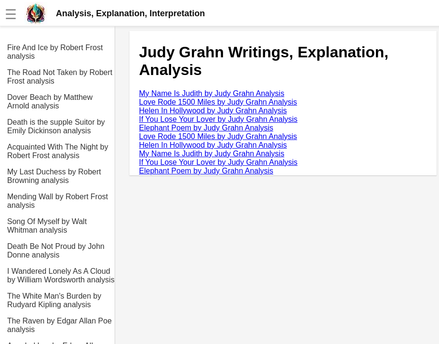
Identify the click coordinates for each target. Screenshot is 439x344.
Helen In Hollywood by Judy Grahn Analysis (213, 111)
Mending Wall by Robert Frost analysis (57, 201)
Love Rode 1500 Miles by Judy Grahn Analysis (218, 102)
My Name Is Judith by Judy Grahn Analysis (211, 93)
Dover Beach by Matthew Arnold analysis (50, 101)
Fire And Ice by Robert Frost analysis (55, 51)
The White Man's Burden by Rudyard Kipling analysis (54, 300)
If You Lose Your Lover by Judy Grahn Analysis (218, 119)
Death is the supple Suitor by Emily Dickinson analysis (56, 126)
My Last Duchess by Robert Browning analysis (54, 176)
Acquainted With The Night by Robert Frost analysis (57, 151)
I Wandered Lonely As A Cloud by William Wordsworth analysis (61, 275)
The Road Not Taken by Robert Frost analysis (59, 76)
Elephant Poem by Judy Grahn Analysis (206, 128)
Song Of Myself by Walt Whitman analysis (47, 225)
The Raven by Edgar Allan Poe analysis (59, 325)
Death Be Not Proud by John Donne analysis (56, 250)
